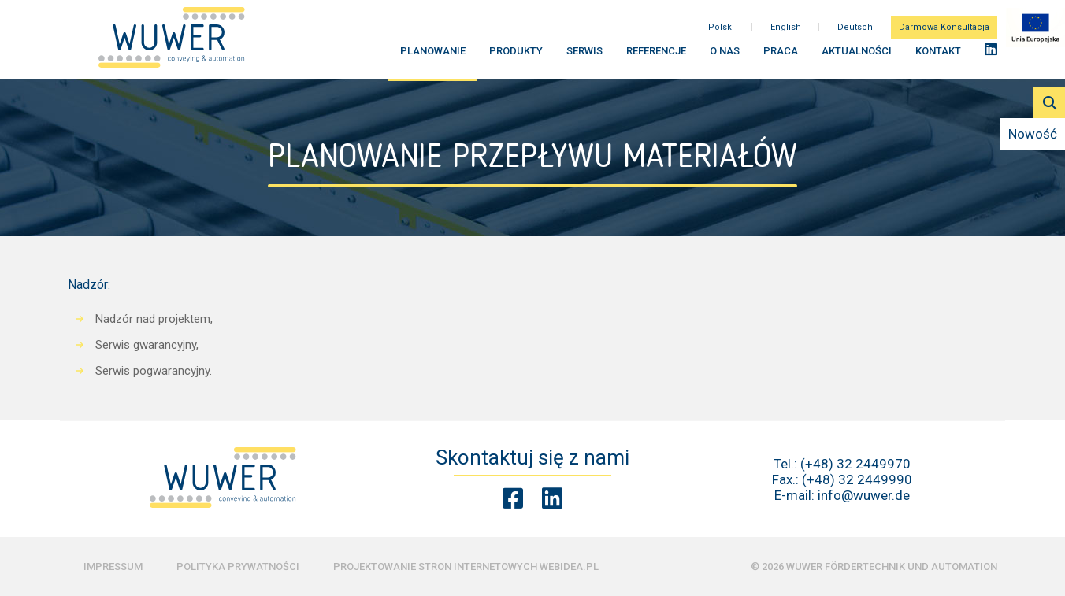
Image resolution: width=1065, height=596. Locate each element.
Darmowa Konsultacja (944, 31)
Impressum (113, 566)
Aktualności (857, 55)
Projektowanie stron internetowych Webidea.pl (466, 566)
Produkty (516, 55)
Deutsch (855, 31)
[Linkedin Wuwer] (552, 498)
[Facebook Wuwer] (513, 498)
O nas (725, 55)
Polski (721, 31)
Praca (780, 55)
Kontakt (938, 55)
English (785, 31)
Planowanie (433, 55)
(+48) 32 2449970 (855, 464)
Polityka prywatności (237, 566)
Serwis (584, 55)
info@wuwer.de (864, 495)
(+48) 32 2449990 (857, 479)
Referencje (656, 55)
